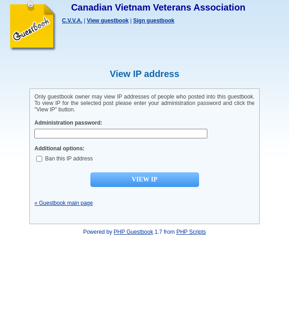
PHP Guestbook (133, 232)
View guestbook (107, 20)
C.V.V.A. (72, 20)
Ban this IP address (64, 158)
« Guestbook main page (63, 203)
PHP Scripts (191, 232)
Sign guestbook (153, 20)
